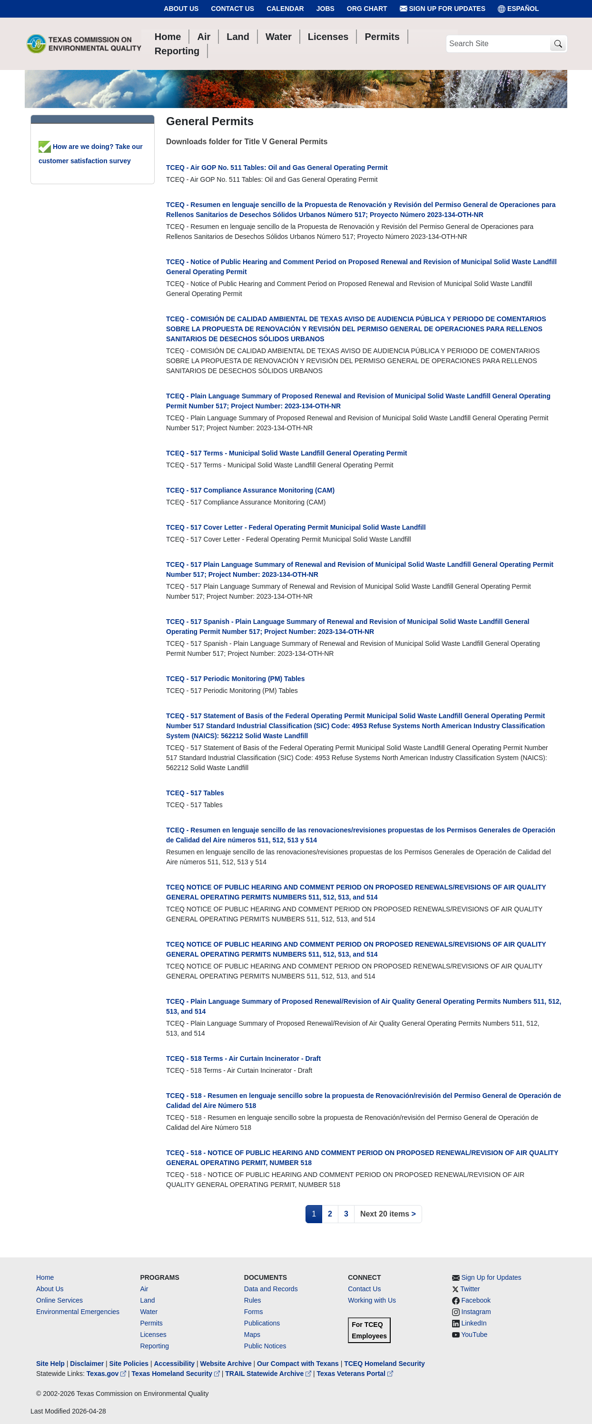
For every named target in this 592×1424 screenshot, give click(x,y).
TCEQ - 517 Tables (195, 793)
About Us (181, 8)
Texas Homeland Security (177, 1373)
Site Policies (128, 1363)
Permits (151, 1323)
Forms (253, 1311)
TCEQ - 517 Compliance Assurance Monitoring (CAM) (250, 490)
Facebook (476, 1300)
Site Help (50, 1363)
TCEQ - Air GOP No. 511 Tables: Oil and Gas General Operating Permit (277, 167)
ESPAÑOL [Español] (518, 9)
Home (45, 1277)
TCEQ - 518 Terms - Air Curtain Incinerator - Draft (243, 1058)
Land (147, 1300)
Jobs (325, 8)
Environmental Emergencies (77, 1311)
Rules (252, 1300)
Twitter (470, 1289)
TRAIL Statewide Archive (269, 1373)
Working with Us (372, 1300)
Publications (262, 1323)
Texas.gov (107, 1373)
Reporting (154, 1346)
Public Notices (265, 1346)
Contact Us (232, 8)
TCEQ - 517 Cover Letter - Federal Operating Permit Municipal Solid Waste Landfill (296, 527)
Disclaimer (87, 1363)
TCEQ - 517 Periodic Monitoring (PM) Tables (235, 678)
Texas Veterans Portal (355, 1373)
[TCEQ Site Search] (558, 44)
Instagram (476, 1311)
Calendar (285, 8)
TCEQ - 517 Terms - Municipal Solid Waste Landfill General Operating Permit (286, 453)
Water (149, 1311)
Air (144, 1289)
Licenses (153, 1334)
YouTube (474, 1334)
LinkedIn (474, 1323)
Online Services (59, 1300)
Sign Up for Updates (442, 9)
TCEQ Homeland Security (384, 1363)
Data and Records (271, 1289)
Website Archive (226, 1363)
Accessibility (175, 1363)
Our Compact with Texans (298, 1363)
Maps (252, 1334)
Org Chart (367, 8)
